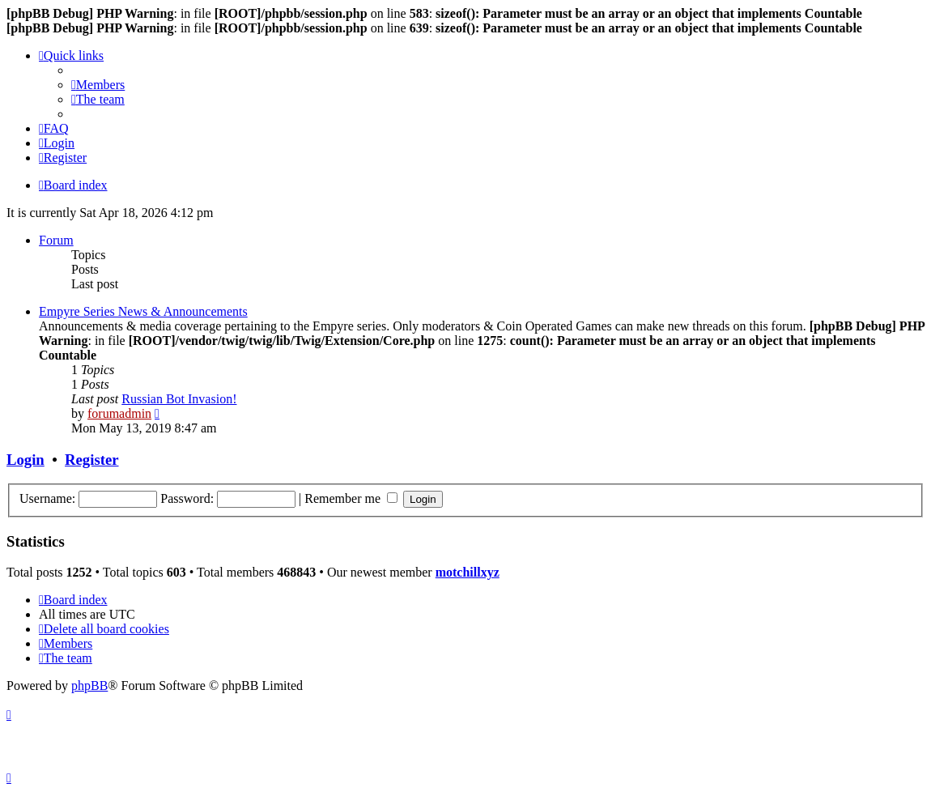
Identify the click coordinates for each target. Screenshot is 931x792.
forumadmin (119, 413)
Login (25, 459)
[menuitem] (98, 85)
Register (91, 459)
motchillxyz (468, 572)
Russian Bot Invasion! (178, 399)
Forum (56, 240)
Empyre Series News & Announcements (143, 311)
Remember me (350, 498)
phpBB (89, 685)
